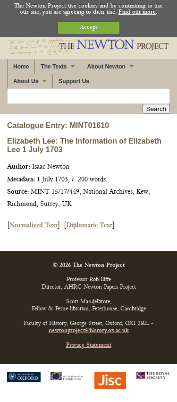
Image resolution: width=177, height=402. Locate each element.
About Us (25, 81)
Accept (88, 28)
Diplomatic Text (89, 225)
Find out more (137, 12)
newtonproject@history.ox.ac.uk (89, 331)
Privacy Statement (88, 345)
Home (21, 66)
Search (156, 108)
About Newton (106, 66)
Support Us (74, 81)
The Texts (54, 66)
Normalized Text (33, 225)
